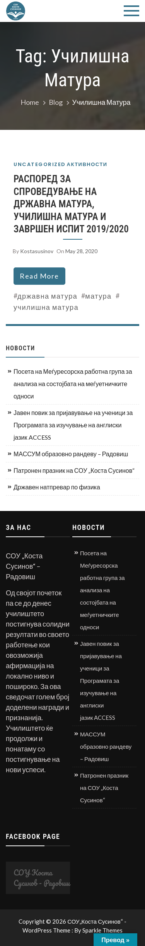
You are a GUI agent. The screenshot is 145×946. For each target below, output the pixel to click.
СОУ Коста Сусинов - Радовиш (42, 877)
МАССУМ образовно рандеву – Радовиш (71, 453)
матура (98, 296)
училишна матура (46, 307)
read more (39, 276)
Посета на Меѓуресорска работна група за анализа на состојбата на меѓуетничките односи (73, 384)
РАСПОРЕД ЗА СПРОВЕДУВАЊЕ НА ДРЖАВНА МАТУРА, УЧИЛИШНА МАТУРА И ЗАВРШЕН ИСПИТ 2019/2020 (71, 204)
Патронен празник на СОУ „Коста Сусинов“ (74, 470)
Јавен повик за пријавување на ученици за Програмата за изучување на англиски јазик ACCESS (73, 425)
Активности (87, 164)
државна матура (47, 296)
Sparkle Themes (102, 930)
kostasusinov (36, 251)
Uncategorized (40, 164)
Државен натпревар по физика (57, 487)
